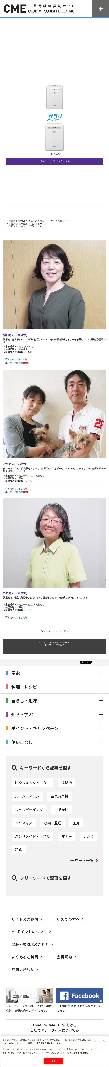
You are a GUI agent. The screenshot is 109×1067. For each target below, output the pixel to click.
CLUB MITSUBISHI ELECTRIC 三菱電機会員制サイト (39, 8)
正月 (76, 822)
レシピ (88, 836)
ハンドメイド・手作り (32, 836)
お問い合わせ (22, 969)
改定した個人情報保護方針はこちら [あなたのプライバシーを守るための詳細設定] (44, 1043)
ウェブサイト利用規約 (77, 1052)
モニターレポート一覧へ (56, 631)
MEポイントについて (29, 931)
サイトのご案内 (24, 919)
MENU (100, 8)
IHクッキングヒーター (32, 782)
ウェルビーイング (29, 809)
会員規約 (64, 956)
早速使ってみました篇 (16, 359)
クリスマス (23, 822)
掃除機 (66, 782)
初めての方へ (68, 919)
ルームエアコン (27, 796)
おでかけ (61, 809)
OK (53, 1061)
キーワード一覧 (80, 860)
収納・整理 (52, 822)
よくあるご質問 (24, 956)
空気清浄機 (59, 796)
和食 (18, 849)
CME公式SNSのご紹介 (30, 944)
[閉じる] (103, 1040)
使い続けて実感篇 (14, 363)
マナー (66, 836)
